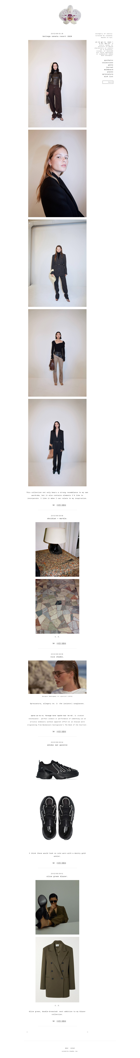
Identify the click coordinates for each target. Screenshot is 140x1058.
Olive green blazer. (57, 876)
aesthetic (108, 60)
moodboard (108, 69)
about (66, 1048)
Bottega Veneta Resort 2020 (57, 36)
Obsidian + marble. (57, 519)
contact (72, 1048)
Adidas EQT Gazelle (57, 745)
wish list (108, 76)
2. (59, 1005)
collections (107, 62)
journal (109, 67)
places (110, 72)
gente (110, 65)
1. (56, 1005)
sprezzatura (107, 74)
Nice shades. (57, 657)
